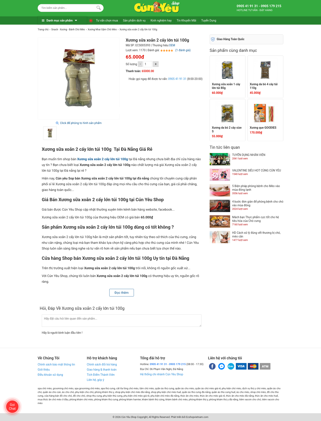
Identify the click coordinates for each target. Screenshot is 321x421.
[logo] (156, 7)
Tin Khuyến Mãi (186, 20)
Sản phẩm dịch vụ (134, 20)
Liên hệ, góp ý (95, 379)
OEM (172, 45)
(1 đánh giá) (183, 50)
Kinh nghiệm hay (161, 20)
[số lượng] (148, 64)
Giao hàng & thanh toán (101, 369)
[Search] (97, 7)
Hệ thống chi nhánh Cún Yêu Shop (161, 374)
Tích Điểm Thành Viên (101, 374)
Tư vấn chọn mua (107, 20)
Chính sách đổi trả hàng (102, 364)
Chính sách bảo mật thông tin (56, 364)
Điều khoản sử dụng (50, 374)
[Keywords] (66, 7)
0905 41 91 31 (177, 79)
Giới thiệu (44, 369)
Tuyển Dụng (208, 20)
